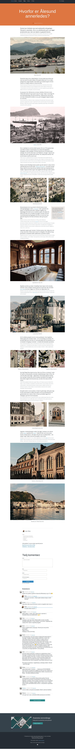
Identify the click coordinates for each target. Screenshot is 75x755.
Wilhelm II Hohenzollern (24, 174)
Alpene (35, 434)
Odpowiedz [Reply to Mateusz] (32, 692)
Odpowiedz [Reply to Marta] (33, 599)
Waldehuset (35, 144)
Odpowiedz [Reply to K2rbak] (32, 604)
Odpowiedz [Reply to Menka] (32, 667)
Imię (21, 570)
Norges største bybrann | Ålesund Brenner (26, 537)
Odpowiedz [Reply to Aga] (30, 595)
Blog (26, 1)
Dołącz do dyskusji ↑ (37, 700)
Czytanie (35, 22)
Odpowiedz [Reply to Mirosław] (33, 687)
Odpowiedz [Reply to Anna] (31, 621)
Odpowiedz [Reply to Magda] (32, 676)
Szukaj (61, 1)
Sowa (14, 1)
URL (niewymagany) (23, 579)
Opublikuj (26, 584)
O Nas (35, 1)
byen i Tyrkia (23, 290)
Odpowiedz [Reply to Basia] (31, 629)
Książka (21, 1)
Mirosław (22, 687)
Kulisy (30, 1)
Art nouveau (35, 210)
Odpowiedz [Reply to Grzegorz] (33, 614)
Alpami (21, 441)
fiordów (47, 439)
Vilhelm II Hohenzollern (41, 166)
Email (21, 575)
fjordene (25, 434)
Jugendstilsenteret (60, 213)
